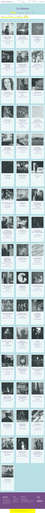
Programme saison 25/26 (24, 498)
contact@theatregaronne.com (6, 501)
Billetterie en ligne (15, 499)
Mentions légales (15, 501)
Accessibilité (33, 1)
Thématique (10, 16)
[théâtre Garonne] (9, 1)
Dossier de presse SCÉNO (24, 499)
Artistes (32, 12)
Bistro (29, 1)
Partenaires (14, 500)
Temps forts (27, 12)
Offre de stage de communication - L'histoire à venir (28, 500)
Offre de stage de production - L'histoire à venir (27, 501)
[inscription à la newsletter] (40, 497)
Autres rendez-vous (20, 12)
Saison (19, 1)
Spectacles (13, 12)
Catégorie (3, 16)
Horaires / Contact (15, 498)
